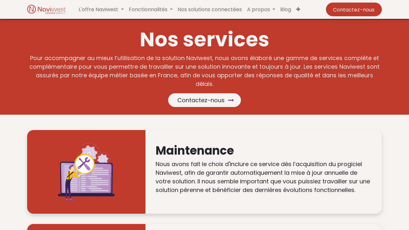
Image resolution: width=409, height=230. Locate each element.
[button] (298, 9)
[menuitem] (209, 9)
